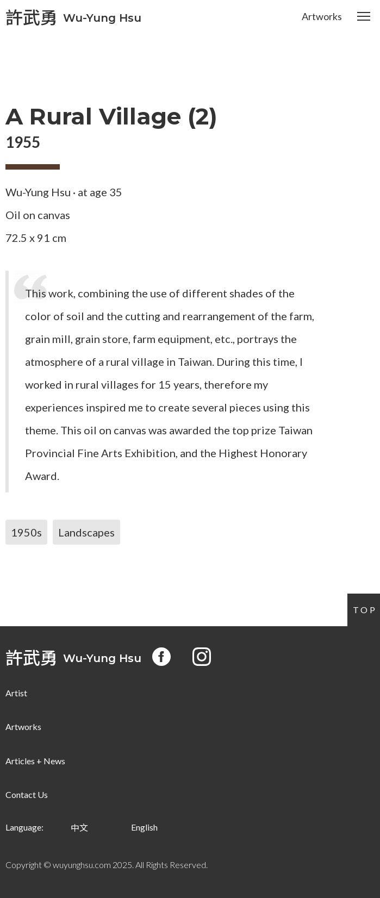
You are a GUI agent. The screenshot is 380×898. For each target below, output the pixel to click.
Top (365, 609)
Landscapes (86, 532)
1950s (26, 532)
